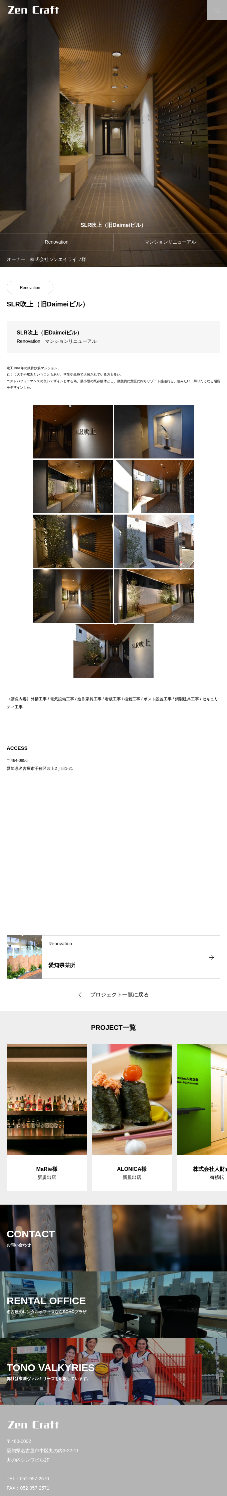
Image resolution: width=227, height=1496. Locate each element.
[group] (47, 1117)
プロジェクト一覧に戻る (119, 994)
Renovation (30, 287)
